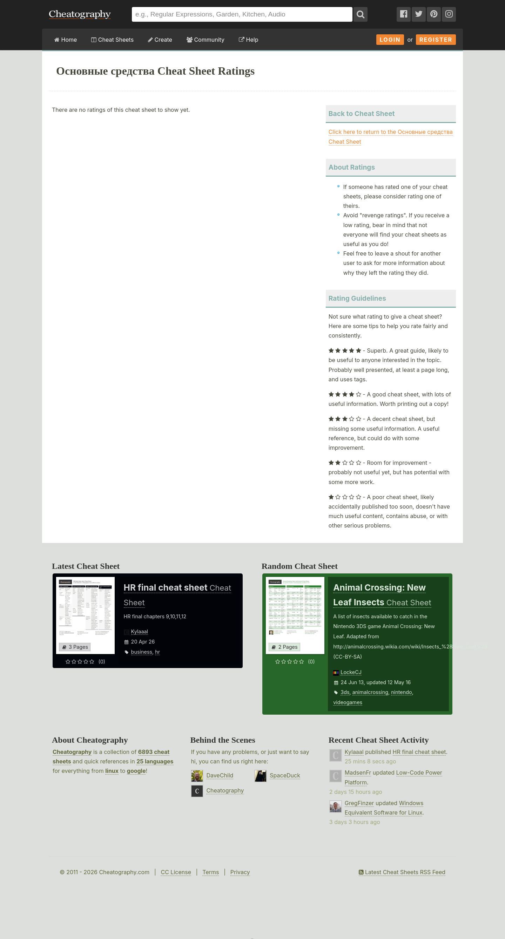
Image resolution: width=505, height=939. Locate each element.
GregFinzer (359, 803)
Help (248, 39)
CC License (176, 872)
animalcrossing (370, 692)
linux (112, 770)
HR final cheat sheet (419, 751)
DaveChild (219, 775)
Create (160, 39)
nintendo (401, 692)
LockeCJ (351, 672)
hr (157, 652)
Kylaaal (139, 631)
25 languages (154, 761)
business (142, 652)
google (136, 770)
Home (65, 39)
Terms (210, 872)
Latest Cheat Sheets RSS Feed (402, 872)
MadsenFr (358, 772)
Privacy (240, 872)
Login (390, 39)
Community (205, 39)
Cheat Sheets (112, 39)
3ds (345, 692)
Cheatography (72, 751)
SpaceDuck (285, 775)
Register (435, 39)
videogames (347, 702)
